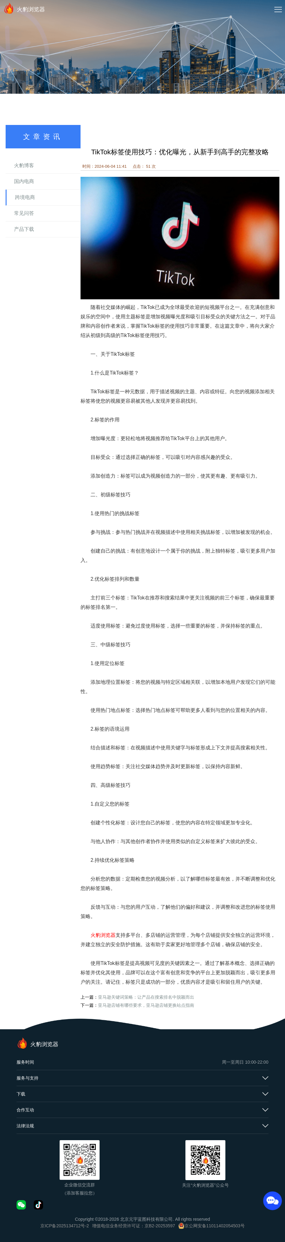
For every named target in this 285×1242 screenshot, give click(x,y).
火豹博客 (24, 165)
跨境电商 (25, 197)
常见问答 (24, 213)
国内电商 (24, 181)
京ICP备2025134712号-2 (64, 1225)
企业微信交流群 (79, 1184)
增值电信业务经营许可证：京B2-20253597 (133, 1225)
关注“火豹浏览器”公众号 (205, 1185)
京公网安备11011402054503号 (214, 1225)
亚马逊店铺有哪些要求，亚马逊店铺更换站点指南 (146, 1005)
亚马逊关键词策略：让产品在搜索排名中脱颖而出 (146, 997)
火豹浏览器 (24, 8)
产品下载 (24, 229)
